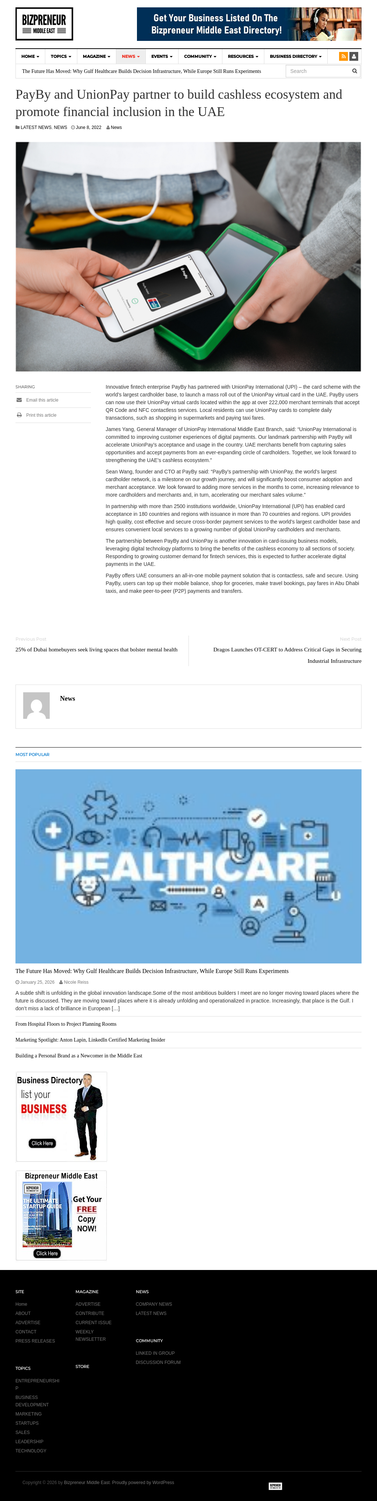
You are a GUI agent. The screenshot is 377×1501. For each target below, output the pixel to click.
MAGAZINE (96, 56)
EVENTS (162, 56)
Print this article (35, 415)
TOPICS (61, 56)
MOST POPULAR (32, 754)
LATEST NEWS (36, 127)
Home (21, 1304)
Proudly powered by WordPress (143, 1482)
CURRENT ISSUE (93, 1322)
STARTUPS (27, 1423)
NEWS (131, 56)
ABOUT (23, 1313)
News (116, 127)
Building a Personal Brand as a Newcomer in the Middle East (78, 1056)
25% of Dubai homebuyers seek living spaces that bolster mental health (96, 649)
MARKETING (28, 1414)
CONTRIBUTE (89, 1313)
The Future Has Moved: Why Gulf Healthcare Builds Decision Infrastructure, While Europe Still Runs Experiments (141, 71)
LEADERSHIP (29, 1441)
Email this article (37, 400)
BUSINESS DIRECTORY (296, 56)
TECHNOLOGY (30, 1450)
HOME (30, 56)
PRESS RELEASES (35, 1341)
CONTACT (25, 1331)
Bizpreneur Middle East (87, 1482)
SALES (22, 1432)
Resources (243, 56)
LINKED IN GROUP (155, 1353)
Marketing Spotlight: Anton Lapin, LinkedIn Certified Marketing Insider (90, 1040)
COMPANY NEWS (154, 1304)
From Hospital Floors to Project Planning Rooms (66, 1024)
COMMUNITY (200, 56)
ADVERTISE (27, 1322)
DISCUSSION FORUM (158, 1362)
